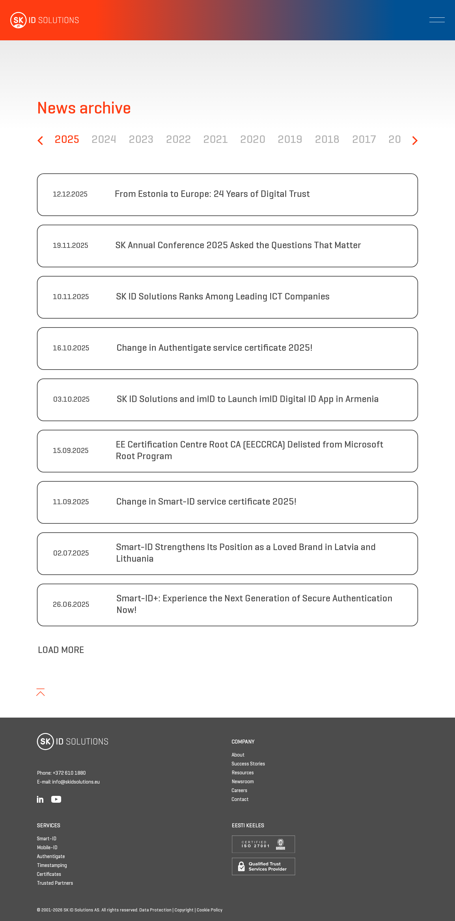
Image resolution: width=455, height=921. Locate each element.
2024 (104, 140)
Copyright (184, 910)
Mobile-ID (47, 847)
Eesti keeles (248, 826)
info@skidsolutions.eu (76, 782)
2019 (290, 140)
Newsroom (243, 781)
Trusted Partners (55, 883)
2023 (141, 140)
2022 (178, 140)
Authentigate (51, 856)
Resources (243, 773)
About (238, 755)
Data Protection (155, 910)
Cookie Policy (209, 910)
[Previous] (41, 140)
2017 (364, 140)
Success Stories (248, 764)
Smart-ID (46, 839)
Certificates (49, 874)
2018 (327, 140)
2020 (252, 140)
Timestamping (52, 865)
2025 (67, 140)
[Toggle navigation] (437, 19)
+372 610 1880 (69, 773)
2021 (215, 140)
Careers (239, 790)
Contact (240, 799)
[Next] (414, 140)
